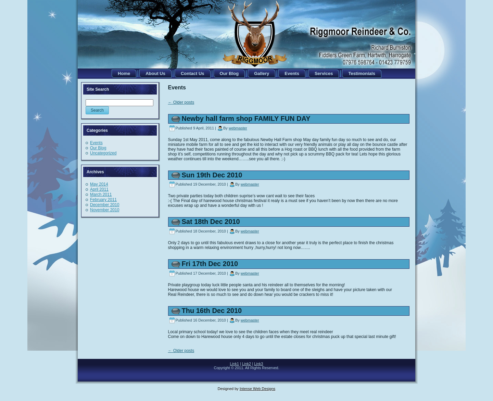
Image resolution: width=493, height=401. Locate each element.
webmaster (238, 128)
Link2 (246, 364)
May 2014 (99, 184)
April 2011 (99, 189)
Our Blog (98, 148)
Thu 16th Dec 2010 (212, 310)
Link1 (234, 364)
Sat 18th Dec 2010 (211, 221)
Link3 (258, 364)
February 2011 (103, 199)
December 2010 (104, 204)
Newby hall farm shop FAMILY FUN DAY (246, 118)
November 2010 (104, 210)
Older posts (181, 102)
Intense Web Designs (257, 389)
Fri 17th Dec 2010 (210, 263)
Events (96, 142)
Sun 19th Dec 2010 (212, 175)
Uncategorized (103, 153)
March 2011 (101, 194)
